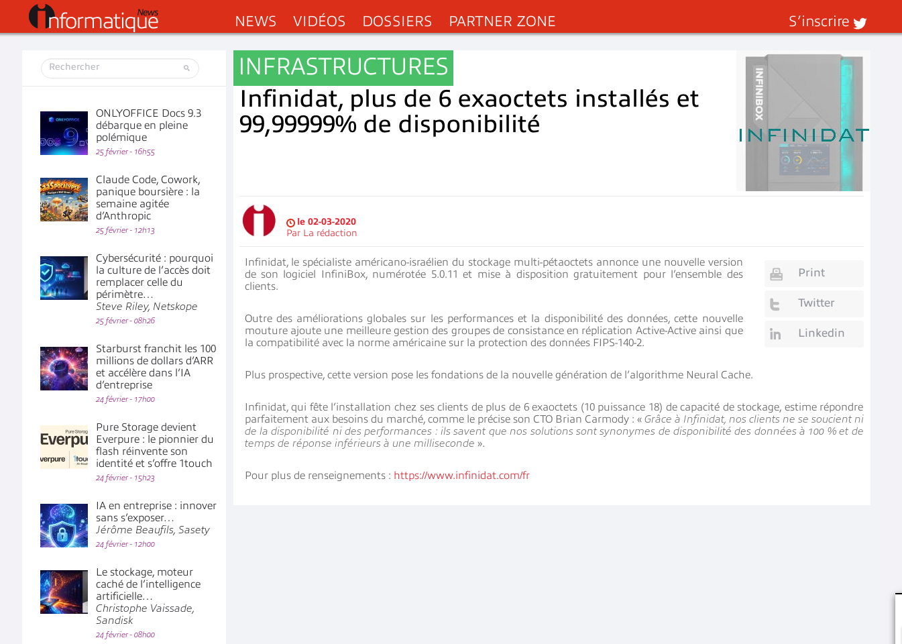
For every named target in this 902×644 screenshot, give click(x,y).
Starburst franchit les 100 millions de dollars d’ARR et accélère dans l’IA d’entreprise (156, 367)
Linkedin (821, 333)
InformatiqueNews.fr (93, 18)
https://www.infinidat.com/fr (462, 476)
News (256, 21)
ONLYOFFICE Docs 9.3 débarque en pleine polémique (148, 125)
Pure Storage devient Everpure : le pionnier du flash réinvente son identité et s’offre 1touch (155, 445)
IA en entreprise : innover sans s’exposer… (156, 518)
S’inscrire (819, 21)
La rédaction (330, 233)
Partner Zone (502, 21)
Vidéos (319, 21)
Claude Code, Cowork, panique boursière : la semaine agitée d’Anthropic (148, 198)
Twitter (816, 303)
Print (811, 272)
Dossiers (397, 21)
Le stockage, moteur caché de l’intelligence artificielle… (148, 596)
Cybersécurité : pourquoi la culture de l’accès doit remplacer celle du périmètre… (154, 282)
